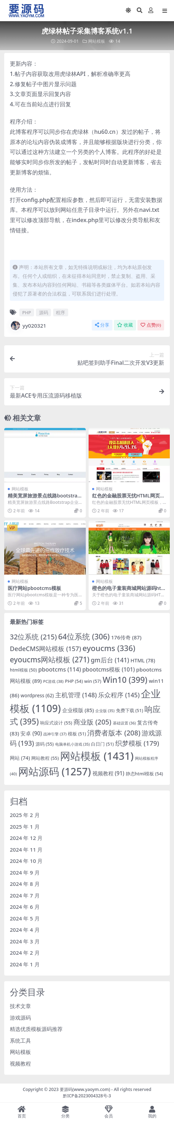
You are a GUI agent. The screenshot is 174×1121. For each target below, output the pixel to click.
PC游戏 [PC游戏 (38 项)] (53, 681)
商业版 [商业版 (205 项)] (92, 722)
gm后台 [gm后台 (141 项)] (110, 660)
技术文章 (20, 1005)
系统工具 (20, 1040)
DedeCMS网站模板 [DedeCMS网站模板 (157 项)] (45, 648)
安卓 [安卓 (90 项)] (31, 733)
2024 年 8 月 (25, 883)
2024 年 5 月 (25, 918)
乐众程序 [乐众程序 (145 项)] (119, 695)
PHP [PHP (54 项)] (74, 681)
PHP (26, 312)
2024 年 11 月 (26, 849)
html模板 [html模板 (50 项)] (23, 670)
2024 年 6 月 (25, 906)
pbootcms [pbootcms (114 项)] (59, 669)
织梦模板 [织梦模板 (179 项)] (137, 743)
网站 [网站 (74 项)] (20, 758)
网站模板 (96, 41)
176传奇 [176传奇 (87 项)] (126, 637)
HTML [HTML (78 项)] (142, 660)
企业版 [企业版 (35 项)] (105, 710)
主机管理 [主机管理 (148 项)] (76, 695)
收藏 (125, 325)
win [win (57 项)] (93, 681)
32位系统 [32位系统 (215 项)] (33, 637)
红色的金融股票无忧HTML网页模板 (128, 498)
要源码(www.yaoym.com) (85, 1089)
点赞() (151, 325)
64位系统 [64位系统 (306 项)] (84, 636)
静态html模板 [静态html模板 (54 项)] (144, 773)
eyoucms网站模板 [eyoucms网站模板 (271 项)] (49, 659)
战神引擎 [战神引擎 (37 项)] (54, 734)
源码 (43, 312)
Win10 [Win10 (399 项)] (125, 679)
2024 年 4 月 (25, 929)
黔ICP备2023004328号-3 (87, 1096)
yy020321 (28, 325)
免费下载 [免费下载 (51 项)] (129, 711)
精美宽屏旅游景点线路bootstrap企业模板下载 (44, 498)
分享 (102, 325)
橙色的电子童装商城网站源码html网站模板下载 (129, 591)
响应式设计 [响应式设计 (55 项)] (56, 723)
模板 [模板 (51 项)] (77, 734)
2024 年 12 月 (26, 837)
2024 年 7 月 (25, 895)
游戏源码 (20, 1017)
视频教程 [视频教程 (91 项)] (108, 773)
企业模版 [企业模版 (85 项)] (78, 710)
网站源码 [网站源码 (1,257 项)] (54, 771)
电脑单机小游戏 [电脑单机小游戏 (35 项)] (72, 744)
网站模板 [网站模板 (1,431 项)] (97, 756)
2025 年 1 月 (25, 826)
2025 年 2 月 (25, 814)
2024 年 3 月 (25, 941)
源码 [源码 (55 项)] (45, 744)
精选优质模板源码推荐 (36, 1028)
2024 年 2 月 (25, 952)
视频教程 (20, 1063)
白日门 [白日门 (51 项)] (102, 744)
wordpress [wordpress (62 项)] (37, 695)
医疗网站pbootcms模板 (34, 588)
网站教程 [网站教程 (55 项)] (45, 758)
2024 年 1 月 (25, 964)
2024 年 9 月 (25, 872)
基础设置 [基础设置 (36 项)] (124, 723)
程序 (60, 312)
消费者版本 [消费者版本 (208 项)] (113, 733)
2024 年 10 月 (26, 860)
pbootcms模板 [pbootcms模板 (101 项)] (108, 669)
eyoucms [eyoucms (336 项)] (108, 648)
